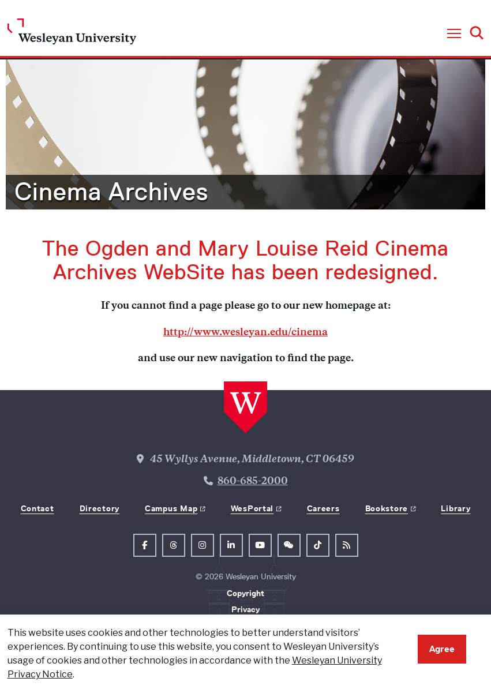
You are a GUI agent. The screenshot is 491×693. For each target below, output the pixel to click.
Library (455, 508)
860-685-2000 (253, 481)
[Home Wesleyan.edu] (72, 34)
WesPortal (252, 508)
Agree (442, 648)
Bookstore (386, 508)
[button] (454, 34)
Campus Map (171, 508)
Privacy (245, 609)
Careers (323, 508)
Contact (37, 508)
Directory (99, 508)
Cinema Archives (111, 191)
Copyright (245, 593)
